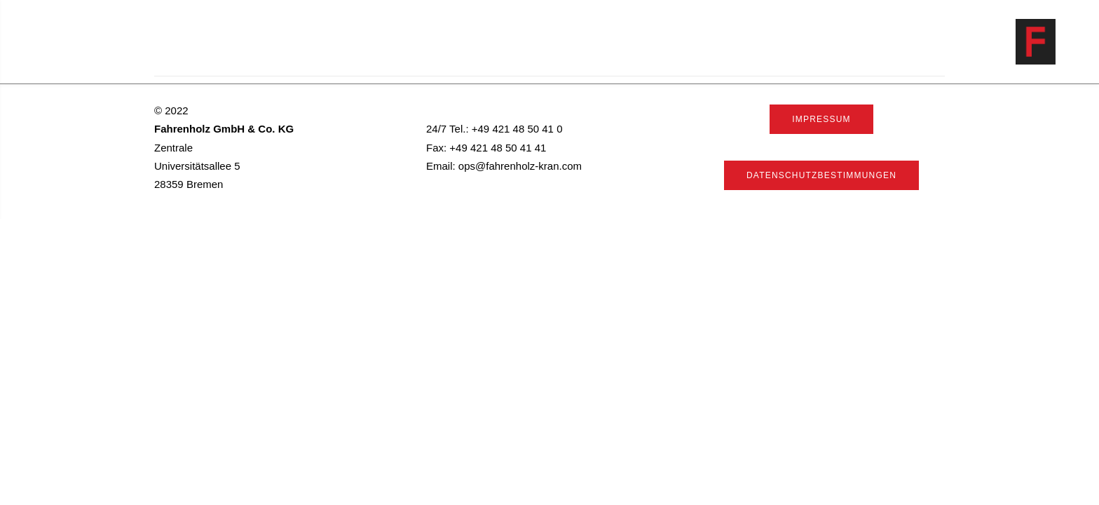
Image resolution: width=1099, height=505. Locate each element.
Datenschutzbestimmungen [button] (821, 175)
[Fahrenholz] (1055, 42)
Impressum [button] (821, 119)
